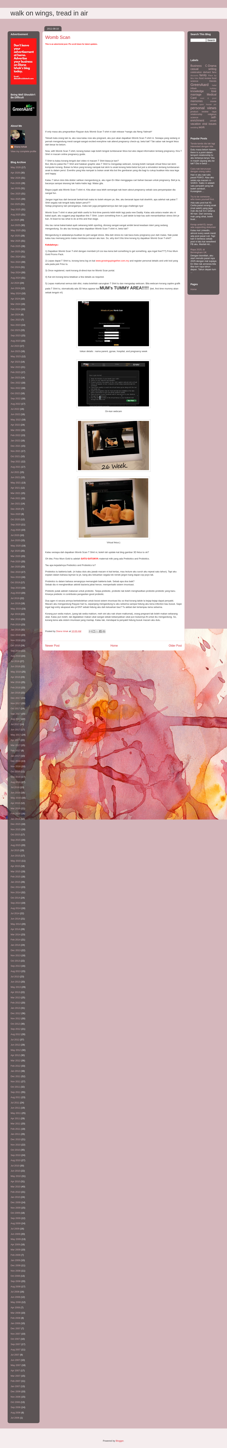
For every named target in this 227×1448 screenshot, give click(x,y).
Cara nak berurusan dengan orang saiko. (200, 170)
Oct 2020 (15, 519)
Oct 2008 (15, 1276)
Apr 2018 (15, 677)
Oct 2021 (15, 456)
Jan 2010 (15, 1197)
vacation (195, 123)
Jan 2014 (15, 945)
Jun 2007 (15, 1360)
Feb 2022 (15, 435)
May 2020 (16, 545)
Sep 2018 (16, 650)
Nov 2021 (16, 451)
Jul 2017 (15, 724)
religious (212, 114)
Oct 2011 (15, 1086)
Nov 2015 (16, 829)
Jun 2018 (15, 666)
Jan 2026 (15, 188)
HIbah (193, 88)
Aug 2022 (16, 403)
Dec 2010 (16, 1139)
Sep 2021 (16, 461)
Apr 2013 (15, 992)
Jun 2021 (15, 477)
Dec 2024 (16, 256)
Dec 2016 (16, 761)
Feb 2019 (15, 624)
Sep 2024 (16, 272)
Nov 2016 (16, 766)
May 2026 (16, 167)
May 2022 (16, 419)
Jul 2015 (15, 850)
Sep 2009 (16, 1218)
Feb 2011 (15, 1129)
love (213, 91)
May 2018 (16, 671)
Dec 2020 (16, 509)
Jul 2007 (15, 1354)
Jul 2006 (15, 1417)
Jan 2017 (15, 756)
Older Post (175, 645)
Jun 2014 (15, 918)
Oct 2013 (15, 960)
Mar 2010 (15, 1186)
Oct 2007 (15, 1339)
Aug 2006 (16, 1412)
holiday (213, 88)
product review (199, 111)
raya (214, 111)
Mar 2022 (15, 430)
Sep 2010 (16, 1155)
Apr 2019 (15, 614)
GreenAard (199, 85)
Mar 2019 (15, 619)
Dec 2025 (16, 193)
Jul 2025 (15, 220)
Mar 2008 (15, 1312)
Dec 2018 (16, 635)
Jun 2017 (15, 729)
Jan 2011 (15, 1134)
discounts (194, 76)
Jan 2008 (15, 1323)
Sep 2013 (16, 966)
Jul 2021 (15, 472)
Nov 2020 (16, 514)
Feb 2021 (15, 498)
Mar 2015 (15, 871)
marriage (195, 94)
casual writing (203, 68)
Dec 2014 (16, 887)
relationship (196, 114)
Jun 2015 (15, 855)
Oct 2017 (15, 708)
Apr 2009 (15, 1244)
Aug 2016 (16, 782)
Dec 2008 (16, 1265)
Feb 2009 (15, 1255)
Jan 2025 (15, 251)
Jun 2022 (15, 414)
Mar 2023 (15, 367)
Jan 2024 (15, 314)
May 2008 (16, 1302)
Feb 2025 (15, 246)
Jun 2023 (15, 351)
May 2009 (16, 1239)
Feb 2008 (15, 1318)
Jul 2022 (15, 409)
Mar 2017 (15, 745)
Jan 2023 (15, 377)
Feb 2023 (15, 372)
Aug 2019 (16, 593)
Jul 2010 (15, 1165)
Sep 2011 (16, 1092)
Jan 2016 (15, 819)
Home (114, 645)
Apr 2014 (15, 929)
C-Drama (210, 65)
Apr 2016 (15, 803)
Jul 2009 (15, 1228)
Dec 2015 (16, 824)
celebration (196, 72)
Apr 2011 (15, 1118)
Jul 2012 (15, 1039)
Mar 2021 (15, 493)
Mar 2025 (15, 240)
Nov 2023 (16, 325)
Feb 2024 (15, 309)
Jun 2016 (15, 792)
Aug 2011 (16, 1097)
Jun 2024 (15, 288)
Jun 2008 (15, 1297)
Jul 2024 (15, 283)
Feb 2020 (15, 561)
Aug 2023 (16, 340)
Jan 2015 (15, 882)
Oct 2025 (15, 204)
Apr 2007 (15, 1370)
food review (205, 78)
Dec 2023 (16, 319)
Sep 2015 (16, 840)
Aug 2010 (16, 1160)
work (202, 127)
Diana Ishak (20, 146)
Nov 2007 (16, 1333)
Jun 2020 (15, 540)
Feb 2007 (15, 1381)
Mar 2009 (15, 1249)
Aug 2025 (16, 214)
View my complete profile (23, 151)
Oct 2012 (15, 1023)
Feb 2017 (15, 750)
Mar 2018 (15, 682)
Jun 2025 (15, 225)
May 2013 (16, 987)
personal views (203, 108)
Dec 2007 (16, 1328)
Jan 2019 (15, 629)
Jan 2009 (15, 1260)
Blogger (119, 1440)
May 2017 (16, 734)
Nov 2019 (16, 577)
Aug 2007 (16, 1349)
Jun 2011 (15, 1107)
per (215, 104)
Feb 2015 (15, 876)
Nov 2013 (16, 955)
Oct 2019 (15, 582)
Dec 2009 (16, 1202)
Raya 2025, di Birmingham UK (198, 251)
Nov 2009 (16, 1207)
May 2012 (16, 1050)
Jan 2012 (15, 1071)
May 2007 (16, 1365)
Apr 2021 (15, 487)
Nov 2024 (16, 262)
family (203, 75)
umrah (213, 120)
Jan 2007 (15, 1386)
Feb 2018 (15, 687)
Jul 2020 (15, 535)
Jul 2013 (15, 976)
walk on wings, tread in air (49, 13)
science (194, 117)
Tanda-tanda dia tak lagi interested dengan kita (202, 145)
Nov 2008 (16, 1270)
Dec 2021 (16, 446)
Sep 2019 (16, 587)
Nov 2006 (16, 1396)
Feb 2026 (15, 183)
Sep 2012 (16, 1029)
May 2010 (16, 1176)
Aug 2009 (16, 1223)
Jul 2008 (15, 1291)
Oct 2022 (15, 393)
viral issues (209, 123)
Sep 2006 (16, 1407)
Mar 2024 (15, 304)
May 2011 (16, 1113)
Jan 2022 (15, 440)
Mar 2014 (15, 934)
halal (214, 85)
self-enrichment (203, 119)
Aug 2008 (16, 1286)
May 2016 (16, 797)
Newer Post (52, 645)
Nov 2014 (16, 892)
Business (196, 65)
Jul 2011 (15, 1102)
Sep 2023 (16, 335)
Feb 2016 (15, 813)
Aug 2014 (16, 908)
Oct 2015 (15, 834)
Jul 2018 (15, 661)
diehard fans (209, 72)
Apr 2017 (15, 740)
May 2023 (16, 356)
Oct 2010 (15, 1149)
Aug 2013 (16, 971)
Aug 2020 (16, 530)
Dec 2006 (16, 1391)
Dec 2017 (16, 698)
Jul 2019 (15, 598)
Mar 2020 (15, 556)
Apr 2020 (15, 550)
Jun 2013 (15, 981)
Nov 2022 (16, 388)
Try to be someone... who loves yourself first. (202, 198)
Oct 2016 (15, 771)
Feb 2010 (15, 1192)
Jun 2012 (15, 1044)
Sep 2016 (16, 776)
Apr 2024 (15, 298)
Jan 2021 (15, 503)
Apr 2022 (15, 424)
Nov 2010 (16, 1144)
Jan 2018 (15, 692)
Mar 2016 (15, 808)
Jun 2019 (15, 603)
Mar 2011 (15, 1123)
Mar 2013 (15, 997)
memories (196, 101)
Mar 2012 (15, 1060)
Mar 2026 (15, 177)
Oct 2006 (15, 1402)
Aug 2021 (16, 467)
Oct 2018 (15, 645)
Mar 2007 (15, 1375)
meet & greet (208, 98)
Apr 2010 (15, 1181)
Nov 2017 (16, 703)
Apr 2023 (15, 361)
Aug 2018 (16, 656)
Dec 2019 (16, 572)
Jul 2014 (15, 913)
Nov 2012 (16, 1018)
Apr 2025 (15, 235)
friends (212, 81)
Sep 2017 (16, 713)
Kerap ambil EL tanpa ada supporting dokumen (203, 226)
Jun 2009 (15, 1234)
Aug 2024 (16, 277)
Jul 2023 (15, 346)
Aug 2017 (16, 719)
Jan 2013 (15, 1008)
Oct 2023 (15, 330)
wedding (194, 127)
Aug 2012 (16, 1034)
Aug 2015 (16, 845)
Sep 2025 (16, 209)
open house (205, 104)
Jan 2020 (15, 566)
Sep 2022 (16, 398)
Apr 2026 (15, 172)
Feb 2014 (15, 939)
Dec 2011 (16, 1076)
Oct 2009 (15, 1213)
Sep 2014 (16, 903)
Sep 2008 (16, 1281)
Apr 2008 (15, 1307)
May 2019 (16, 608)
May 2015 (16, 860)
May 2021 (16, 482)
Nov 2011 (16, 1081)
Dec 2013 (16, 950)
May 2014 (16, 924)
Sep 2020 (16, 524)
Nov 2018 (16, 640)
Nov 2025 (16, 199)
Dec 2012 (16, 1013)
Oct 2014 (15, 897)
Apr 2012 (15, 1055)
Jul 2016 (15, 787)
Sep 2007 (16, 1344)
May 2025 (16, 230)
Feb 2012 (15, 1066)
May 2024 (16, 293)
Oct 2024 (15, 267)
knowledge (197, 91)
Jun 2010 (15, 1170)
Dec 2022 (16, 382)
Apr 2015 (15, 866)
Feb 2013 (15, 1002)
